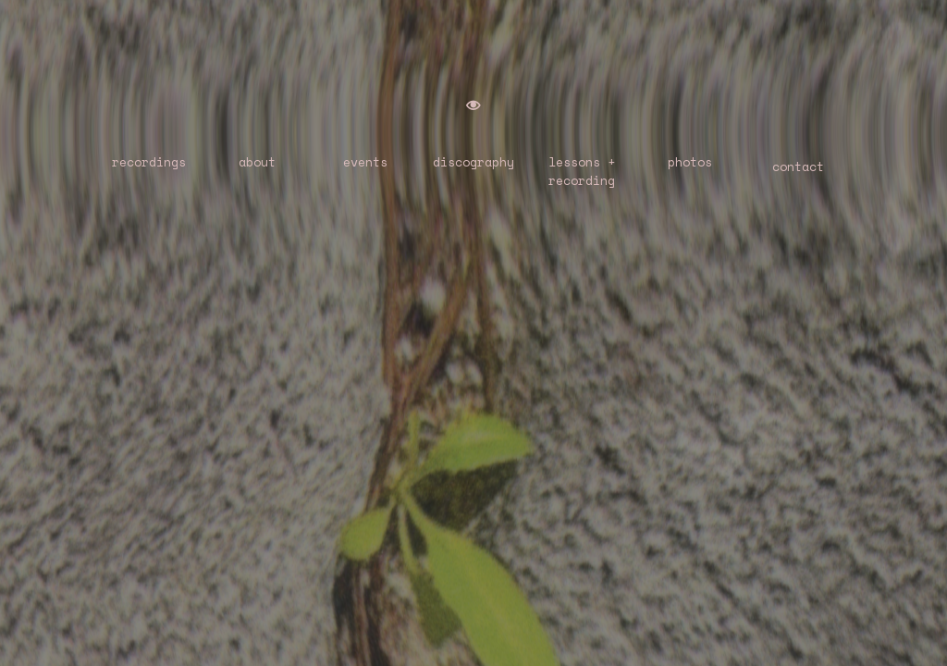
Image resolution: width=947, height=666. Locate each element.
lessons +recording (581, 171)
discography (473, 162)
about (257, 162)
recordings (149, 162)
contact (798, 166)
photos (690, 162)
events (365, 162)
